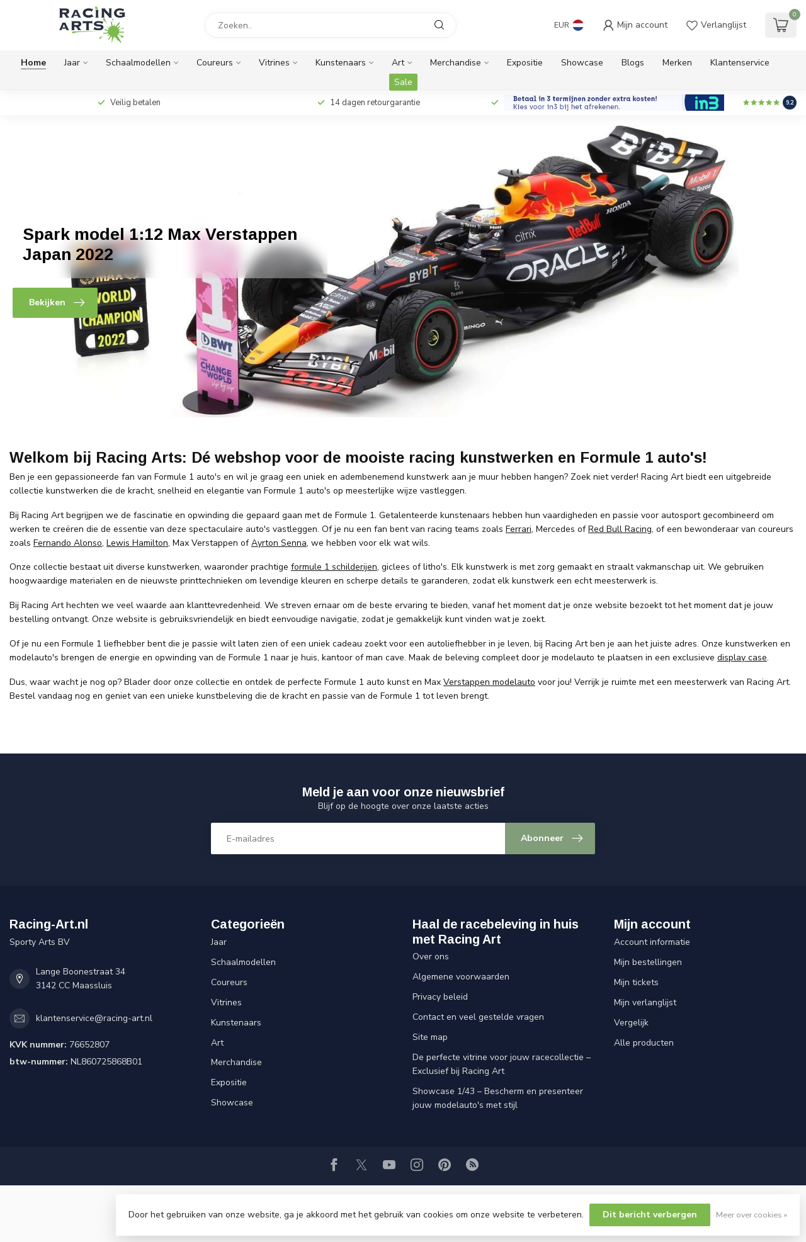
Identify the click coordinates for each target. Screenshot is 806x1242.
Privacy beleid (440, 997)
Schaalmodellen (138, 63)
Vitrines (274, 63)
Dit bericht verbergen (650, 1215)
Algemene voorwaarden (460, 977)
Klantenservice (739, 63)
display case (742, 657)
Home (33, 63)
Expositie (525, 63)
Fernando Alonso (67, 543)
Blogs (633, 63)
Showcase (582, 63)
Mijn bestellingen (648, 962)
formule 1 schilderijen (334, 567)
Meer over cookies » (751, 1214)
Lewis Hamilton (137, 543)
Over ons (430, 957)
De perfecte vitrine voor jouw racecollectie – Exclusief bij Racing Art (501, 1064)
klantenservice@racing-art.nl (94, 1018)
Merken (677, 63)
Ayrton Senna (279, 543)
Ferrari (518, 529)
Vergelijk (631, 1023)
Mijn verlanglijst (645, 1002)
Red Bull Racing (620, 529)
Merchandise (455, 63)
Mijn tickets (636, 982)
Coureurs (214, 63)
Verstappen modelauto (489, 682)
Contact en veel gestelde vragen (478, 1017)
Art (398, 63)
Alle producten (644, 1043)
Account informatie (652, 942)
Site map (430, 1037)
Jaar (72, 63)
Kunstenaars (340, 63)
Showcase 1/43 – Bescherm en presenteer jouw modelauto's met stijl (497, 1098)
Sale (403, 82)
